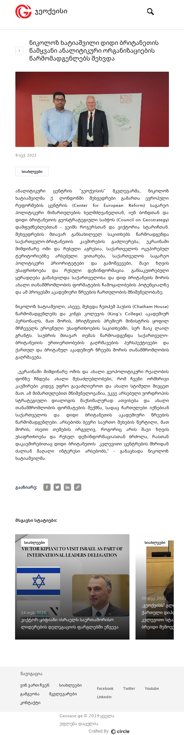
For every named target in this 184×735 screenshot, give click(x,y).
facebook (105, 688)
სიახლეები (32, 171)
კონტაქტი (30, 702)
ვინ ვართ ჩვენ (34, 685)
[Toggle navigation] (164, 11)
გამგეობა (29, 693)
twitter (129, 688)
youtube (152, 688)
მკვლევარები (63, 693)
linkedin (104, 697)
